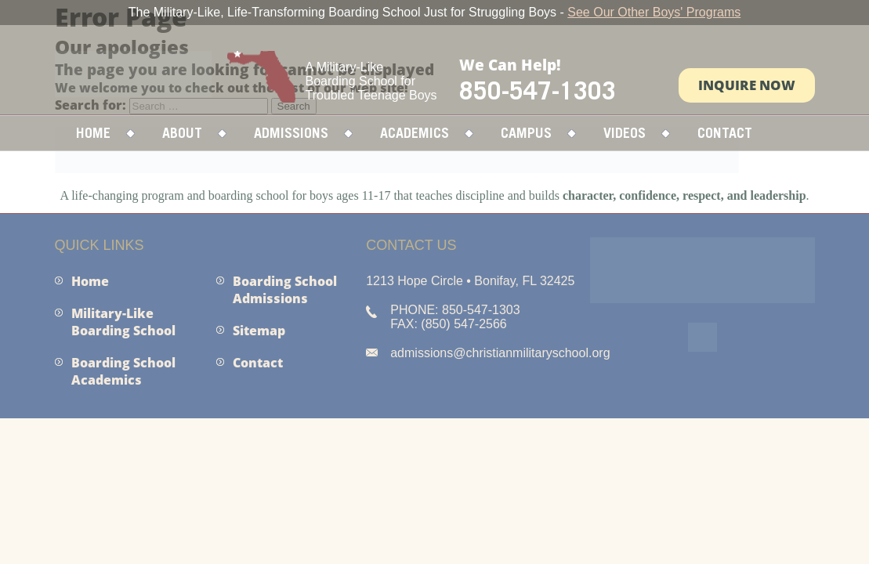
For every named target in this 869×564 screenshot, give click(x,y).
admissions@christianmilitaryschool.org (500, 353)
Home (93, 133)
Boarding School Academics (123, 371)
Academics (414, 133)
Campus (526, 133)
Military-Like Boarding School (123, 322)
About (182, 133)
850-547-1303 (537, 90)
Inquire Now (746, 85)
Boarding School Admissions (285, 290)
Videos (624, 133)
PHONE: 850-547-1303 (455, 309)
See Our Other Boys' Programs (653, 12)
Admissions (291, 133)
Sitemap (259, 330)
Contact (724, 133)
